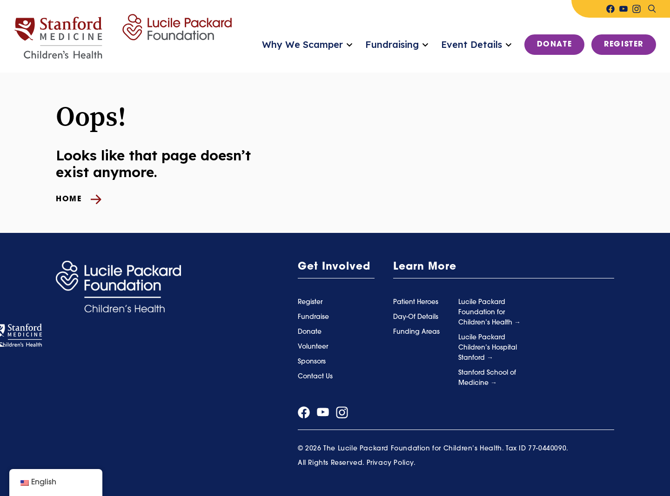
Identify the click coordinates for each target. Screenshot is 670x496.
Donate (554, 44)
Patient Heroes (415, 302)
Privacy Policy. (391, 463)
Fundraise (313, 317)
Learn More (424, 267)
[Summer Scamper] (123, 36)
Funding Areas (416, 332)
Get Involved (334, 267)
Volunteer (313, 347)
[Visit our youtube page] (623, 9)
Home (78, 199)
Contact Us (315, 376)
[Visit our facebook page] (610, 9)
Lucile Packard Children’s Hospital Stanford (487, 348)
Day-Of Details (415, 317)
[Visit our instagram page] (636, 9)
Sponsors (312, 361)
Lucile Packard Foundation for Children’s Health (486, 312)
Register (623, 44)
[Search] (652, 9)
